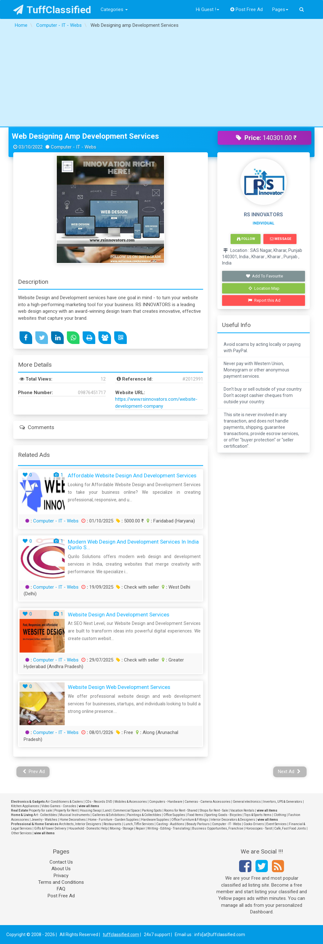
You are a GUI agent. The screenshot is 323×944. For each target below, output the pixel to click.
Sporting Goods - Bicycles (223, 815)
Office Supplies (174, 815)
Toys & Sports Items (258, 815)
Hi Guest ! (207, 9)
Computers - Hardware (165, 801)
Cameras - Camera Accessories (208, 801)
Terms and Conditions (61, 882)
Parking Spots (152, 810)
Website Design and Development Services (118, 614)
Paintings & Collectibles (144, 815)
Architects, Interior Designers (80, 824)
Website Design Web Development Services (119, 687)
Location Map (264, 288)
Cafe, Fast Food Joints (290, 828)
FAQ (61, 889)
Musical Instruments (74, 815)
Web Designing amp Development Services (85, 136)
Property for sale (40, 810)
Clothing (280, 815)
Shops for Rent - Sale (214, 810)
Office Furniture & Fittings (189, 819)
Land (107, 810)
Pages (280, 9)
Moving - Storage (121, 828)
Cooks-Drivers (254, 824)
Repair (140, 828)
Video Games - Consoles (58, 806)
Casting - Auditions (170, 824)
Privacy (61, 875)
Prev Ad (34, 771)
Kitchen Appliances (25, 806)
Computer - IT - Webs (56, 521)
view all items (89, 806)
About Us (61, 868)
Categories (114, 9)
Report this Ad (264, 300)
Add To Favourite (264, 276)
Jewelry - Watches (44, 819)
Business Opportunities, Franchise (217, 828)
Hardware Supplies (155, 819)
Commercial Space (126, 810)
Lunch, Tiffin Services (139, 824)
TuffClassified (52, 10)
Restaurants (112, 824)
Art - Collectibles (45, 815)
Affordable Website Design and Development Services (132, 475)
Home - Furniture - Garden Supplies (113, 819)
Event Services (276, 824)
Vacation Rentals (242, 810)
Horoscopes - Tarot (258, 828)
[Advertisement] (161, 79)
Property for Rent (66, 810)
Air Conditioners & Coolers (64, 801)
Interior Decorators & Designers (232, 819)
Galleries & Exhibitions (108, 815)
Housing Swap (90, 810)
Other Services (21, 833)
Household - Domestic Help (88, 828)
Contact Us (61, 862)
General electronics (247, 801)
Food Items (195, 815)
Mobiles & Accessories (131, 801)
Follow (246, 239)
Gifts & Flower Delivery (50, 828)
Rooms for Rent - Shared (180, 810)
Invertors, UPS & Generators (282, 801)
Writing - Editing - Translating (168, 828)
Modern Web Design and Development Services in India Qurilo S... (133, 545)
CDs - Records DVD (98, 801)
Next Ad (289, 771)
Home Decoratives (73, 819)
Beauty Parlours (198, 824)
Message (280, 239)
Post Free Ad (246, 9)
